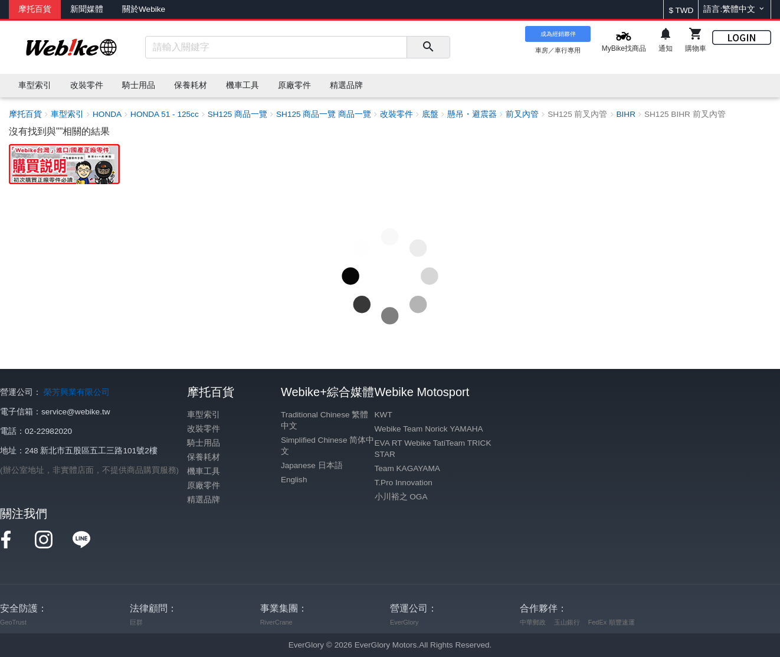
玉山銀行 (567, 622)
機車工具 (203, 471)
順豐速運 (622, 622)
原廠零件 (203, 485)
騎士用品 (203, 443)
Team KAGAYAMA (407, 468)
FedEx (597, 622)
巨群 (136, 622)
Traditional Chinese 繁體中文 (324, 420)
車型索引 (203, 414)
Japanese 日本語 (312, 465)
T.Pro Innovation (403, 482)
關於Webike (143, 9)
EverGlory (404, 622)
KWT (383, 414)
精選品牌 (203, 499)
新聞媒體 (86, 9)
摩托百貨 (34, 9)
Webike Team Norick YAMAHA (429, 428)
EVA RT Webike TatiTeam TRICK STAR (433, 449)
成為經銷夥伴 (558, 34)
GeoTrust (13, 622)
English (294, 479)
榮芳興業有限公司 (77, 392)
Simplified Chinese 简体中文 (327, 446)
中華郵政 (533, 622)
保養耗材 (203, 457)
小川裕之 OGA (401, 496)
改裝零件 (203, 428)
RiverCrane (276, 622)
